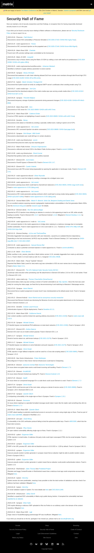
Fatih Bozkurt (28, 37)
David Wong (28, 419)
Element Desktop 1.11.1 (73, 215)
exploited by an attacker (15, 499)
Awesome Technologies (46, 365)
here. (34, 483)
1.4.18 (55, 215)
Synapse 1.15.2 (60, 396)
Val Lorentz (35, 127)
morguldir (30, 57)
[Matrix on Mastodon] (41, 544)
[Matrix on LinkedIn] (52, 544)
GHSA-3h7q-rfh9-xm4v (32, 78)
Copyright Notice (47, 549)
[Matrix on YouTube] (58, 544)
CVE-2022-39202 (80, 194)
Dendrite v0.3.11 (48, 309)
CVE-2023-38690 (52, 129)
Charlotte (32, 50)
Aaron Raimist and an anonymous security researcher (45, 297)
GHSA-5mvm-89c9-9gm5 (68, 46)
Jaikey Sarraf (30, 494)
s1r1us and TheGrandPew (37, 233)
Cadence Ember (34, 113)
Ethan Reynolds (39, 175)
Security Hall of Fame (47, 529)
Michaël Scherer (28, 322)
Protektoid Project (45, 469)
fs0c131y (25, 478)
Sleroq (25, 120)
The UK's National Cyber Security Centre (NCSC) (42, 270)
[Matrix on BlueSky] (46, 544)
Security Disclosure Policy (17, 529)
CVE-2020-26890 (70, 387)
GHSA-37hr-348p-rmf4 (72, 227)
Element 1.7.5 (66, 367)
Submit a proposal (70, 10)
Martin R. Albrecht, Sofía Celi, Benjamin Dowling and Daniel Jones (52, 200)
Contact (76, 533)
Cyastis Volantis (31, 166)
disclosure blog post (19, 206)
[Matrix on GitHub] (31, 544)
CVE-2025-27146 (53, 46)
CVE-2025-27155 (53, 40)
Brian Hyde (27, 503)
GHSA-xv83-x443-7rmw (47, 109)
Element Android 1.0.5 (52, 374)
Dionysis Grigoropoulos (38, 146)
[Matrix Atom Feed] (63, 544)
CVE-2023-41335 (66, 100)
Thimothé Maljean (29, 98)
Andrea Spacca (31, 329)
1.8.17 (36, 215)
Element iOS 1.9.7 (49, 162)
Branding (76, 525)
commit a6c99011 (68, 247)
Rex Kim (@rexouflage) (35, 210)
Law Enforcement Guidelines (47, 533)
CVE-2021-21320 (61, 316)
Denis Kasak (27, 349)
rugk (30, 512)
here (15, 474)
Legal (18, 533)
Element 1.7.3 (76, 380)
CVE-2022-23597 (24, 241)
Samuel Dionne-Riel (37, 245)
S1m (30, 107)
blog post (35, 187)
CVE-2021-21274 (45, 338)
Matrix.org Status (17, 537)
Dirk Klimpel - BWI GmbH (31, 133)
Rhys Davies (27, 428)
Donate (17, 525)
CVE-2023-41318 (77, 91)
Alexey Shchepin (28, 73)
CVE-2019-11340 (57, 489)
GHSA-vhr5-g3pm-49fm (20, 62)
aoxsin (35, 140)
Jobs (76, 537)
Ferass (33, 44)
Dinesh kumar (37, 153)
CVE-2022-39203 (60, 185)
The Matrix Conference (28, 10)
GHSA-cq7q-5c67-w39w (15, 196)
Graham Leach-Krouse (30, 307)
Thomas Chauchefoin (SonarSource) (41, 279)
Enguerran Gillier (27, 434)
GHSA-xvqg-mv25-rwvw (75, 185)
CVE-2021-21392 (62, 325)
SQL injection (63, 282)
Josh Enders (30, 160)
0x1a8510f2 (27, 371)
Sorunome (26, 400)
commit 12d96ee (67, 149)
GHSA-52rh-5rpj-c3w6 (15, 229)
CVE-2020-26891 (71, 351)
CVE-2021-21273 (60, 345)
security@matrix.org (67, 518)
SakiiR (25, 378)
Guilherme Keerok (35, 313)
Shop (47, 525)
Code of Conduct (76, 529)
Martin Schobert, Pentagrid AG (32, 82)
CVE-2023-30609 (33, 109)
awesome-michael (29, 365)
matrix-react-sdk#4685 (15, 415)
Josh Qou (33, 88)
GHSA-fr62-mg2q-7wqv (68, 40)
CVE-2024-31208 (18, 78)
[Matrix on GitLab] (36, 544)
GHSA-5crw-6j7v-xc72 (15, 94)
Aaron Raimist (27, 288)
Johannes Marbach (49, 66)
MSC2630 (73, 421)
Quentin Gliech (28, 394)
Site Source (47, 537)
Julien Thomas (31, 469)
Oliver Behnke (26, 251)
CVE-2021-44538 (54, 257)
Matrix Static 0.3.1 (19, 266)
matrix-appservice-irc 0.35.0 (22, 187)
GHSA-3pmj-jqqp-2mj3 (66, 129)
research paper (37, 206)
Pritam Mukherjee (40, 358)
